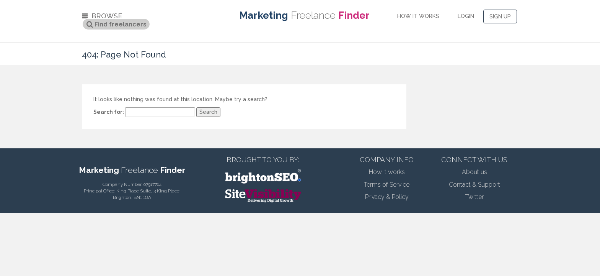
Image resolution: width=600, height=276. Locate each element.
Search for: (108, 112)
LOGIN (466, 16)
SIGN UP (500, 16)
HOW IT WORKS (418, 16)
